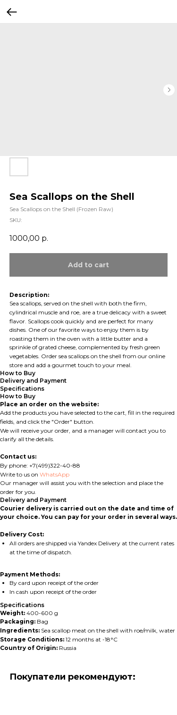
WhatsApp (54, 474)
